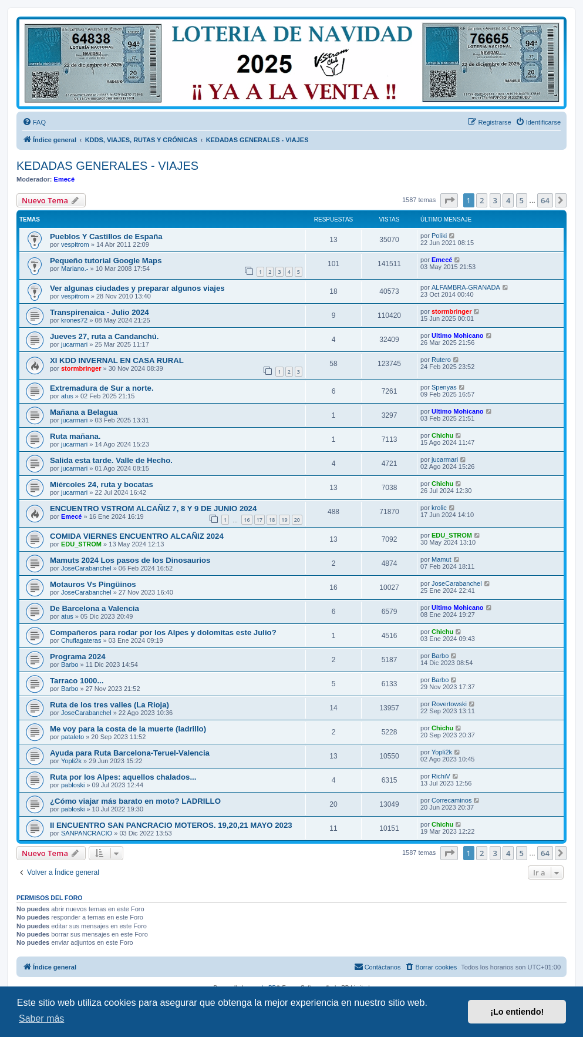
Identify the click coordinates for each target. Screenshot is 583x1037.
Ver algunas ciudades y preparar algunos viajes (137, 288)
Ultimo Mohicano (458, 335)
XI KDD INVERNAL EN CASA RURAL (117, 360)
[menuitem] (34, 122)
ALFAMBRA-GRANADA (466, 287)
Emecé (64, 179)
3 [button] (495, 200)
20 (297, 519)
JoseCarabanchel (86, 568)
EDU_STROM (81, 544)
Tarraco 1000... (76, 680)
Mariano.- (74, 268)
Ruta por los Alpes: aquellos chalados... (123, 777)
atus (67, 396)
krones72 (74, 320)
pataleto (72, 736)
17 (259, 519)
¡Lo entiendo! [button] (517, 1011)
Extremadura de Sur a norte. (102, 388)
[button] (449, 200)
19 (284, 519)
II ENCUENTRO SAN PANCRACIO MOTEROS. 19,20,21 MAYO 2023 (171, 825)
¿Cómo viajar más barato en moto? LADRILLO (135, 801)
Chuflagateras (81, 640)
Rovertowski (449, 703)
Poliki (439, 235)
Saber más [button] (41, 1018)
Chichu (442, 435)
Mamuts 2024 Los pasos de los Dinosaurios (130, 560)
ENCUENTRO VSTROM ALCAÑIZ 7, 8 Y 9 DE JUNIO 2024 (153, 508)
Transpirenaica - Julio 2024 (99, 312)
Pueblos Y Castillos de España (106, 236)
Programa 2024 (78, 656)
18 (272, 519)
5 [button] (522, 200)
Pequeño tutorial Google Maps (106, 260)
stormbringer (451, 311)
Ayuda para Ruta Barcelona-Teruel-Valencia (130, 753)
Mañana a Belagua (83, 412)
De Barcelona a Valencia (94, 608)
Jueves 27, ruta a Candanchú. (104, 336)
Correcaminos (451, 800)
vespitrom (75, 244)
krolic (439, 507)
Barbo (69, 664)
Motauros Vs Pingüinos (93, 584)
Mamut (441, 559)
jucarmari (74, 344)
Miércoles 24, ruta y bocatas (101, 484)
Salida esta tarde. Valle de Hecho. (111, 460)
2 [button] (482, 200)
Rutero (441, 359)
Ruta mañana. (75, 436)
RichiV (441, 776)
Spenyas (444, 387)
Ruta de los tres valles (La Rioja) (109, 704)
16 (247, 519)
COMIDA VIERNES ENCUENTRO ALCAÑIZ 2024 (137, 536)
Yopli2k (71, 760)
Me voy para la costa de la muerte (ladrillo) (128, 728)
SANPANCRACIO (86, 833)
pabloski (73, 784)
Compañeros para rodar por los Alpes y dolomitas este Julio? (163, 632)
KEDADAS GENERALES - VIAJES (107, 165)
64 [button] (545, 200)
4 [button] (508, 200)
